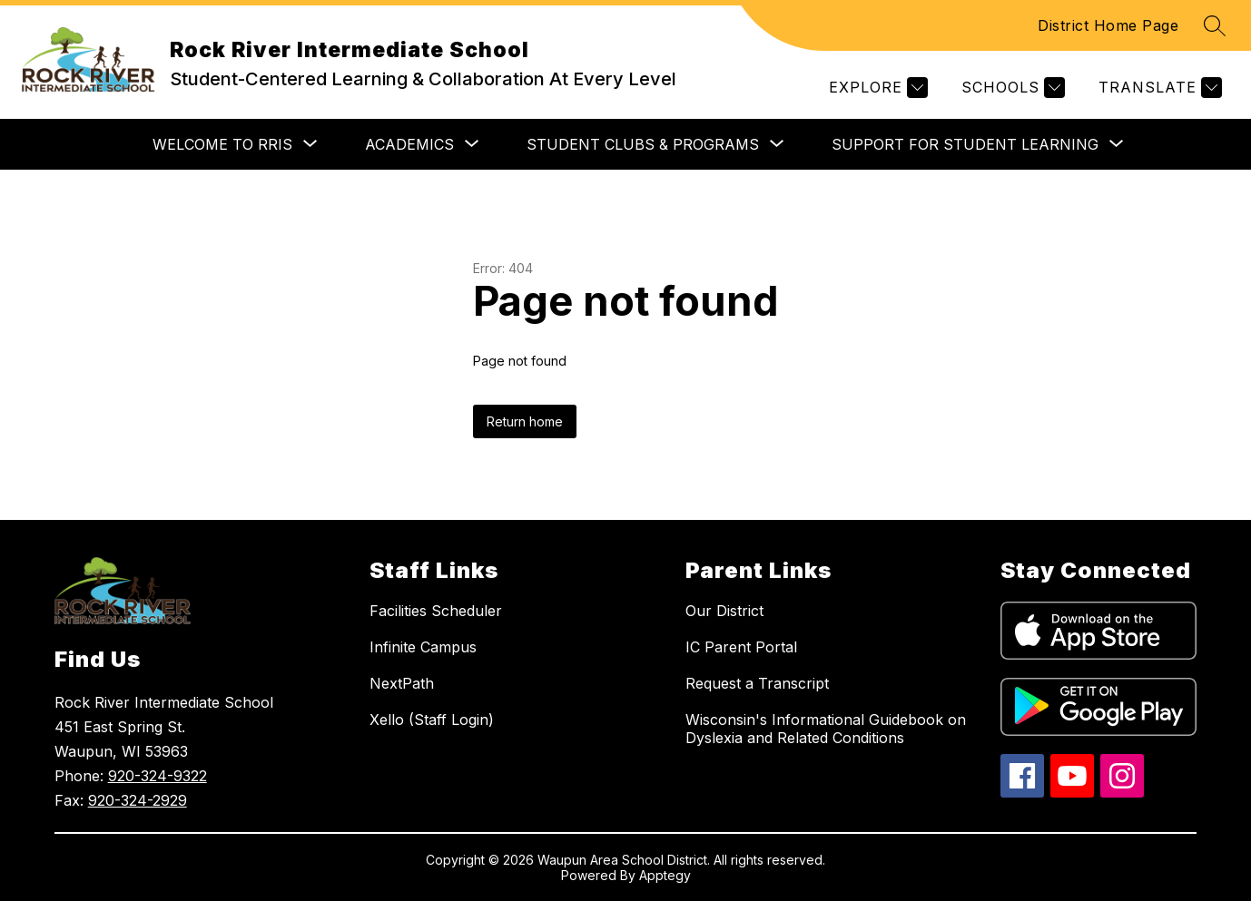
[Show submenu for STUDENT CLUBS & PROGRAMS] (643, 144)
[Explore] (876, 87)
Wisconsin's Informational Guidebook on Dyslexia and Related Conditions (825, 728)
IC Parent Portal (741, 647)
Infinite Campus (423, 647)
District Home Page (1108, 25)
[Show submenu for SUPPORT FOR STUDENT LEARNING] (965, 144)
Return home (525, 421)
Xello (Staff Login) (431, 719)
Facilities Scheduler (435, 611)
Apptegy (665, 875)
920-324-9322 (157, 776)
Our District (724, 611)
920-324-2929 (137, 800)
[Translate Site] (1158, 87)
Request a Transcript (757, 683)
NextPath (401, 683)
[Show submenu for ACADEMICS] (409, 144)
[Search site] (1215, 25)
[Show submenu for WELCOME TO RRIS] (222, 144)
